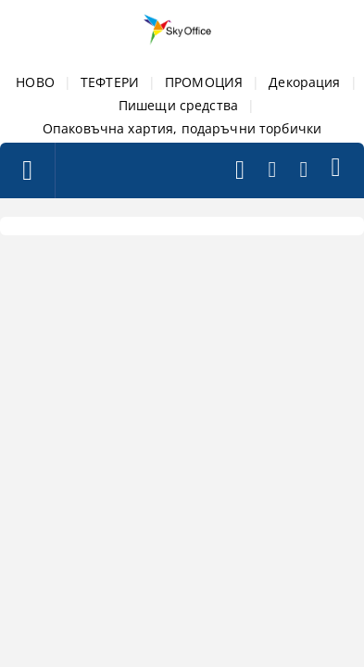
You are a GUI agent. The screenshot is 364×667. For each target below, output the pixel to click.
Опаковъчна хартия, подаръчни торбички (182, 128)
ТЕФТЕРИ (110, 82)
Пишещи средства (178, 105)
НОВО (35, 82)
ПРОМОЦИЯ (204, 82)
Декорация (304, 82)
